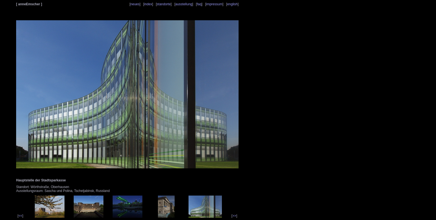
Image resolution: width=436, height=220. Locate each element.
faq (199, 4)
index (148, 4)
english (232, 4)
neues (135, 4)
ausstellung (183, 4)
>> (234, 216)
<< (20, 216)
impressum (214, 4)
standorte (164, 4)
